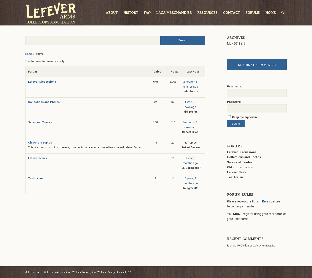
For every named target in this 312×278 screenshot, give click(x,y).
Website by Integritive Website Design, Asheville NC (101, 272)
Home (28, 53)
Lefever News (37, 158)
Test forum (35, 178)
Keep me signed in (244, 117)
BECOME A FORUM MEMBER (257, 64)
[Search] (283, 12)
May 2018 (233, 43)
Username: (234, 86)
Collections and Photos (44, 102)
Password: (234, 101)
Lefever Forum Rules (264, 245)
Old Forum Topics (40, 142)
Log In (236, 123)
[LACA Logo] (50, 12)
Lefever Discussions (42, 81)
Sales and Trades (40, 122)
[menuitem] (112, 12)
